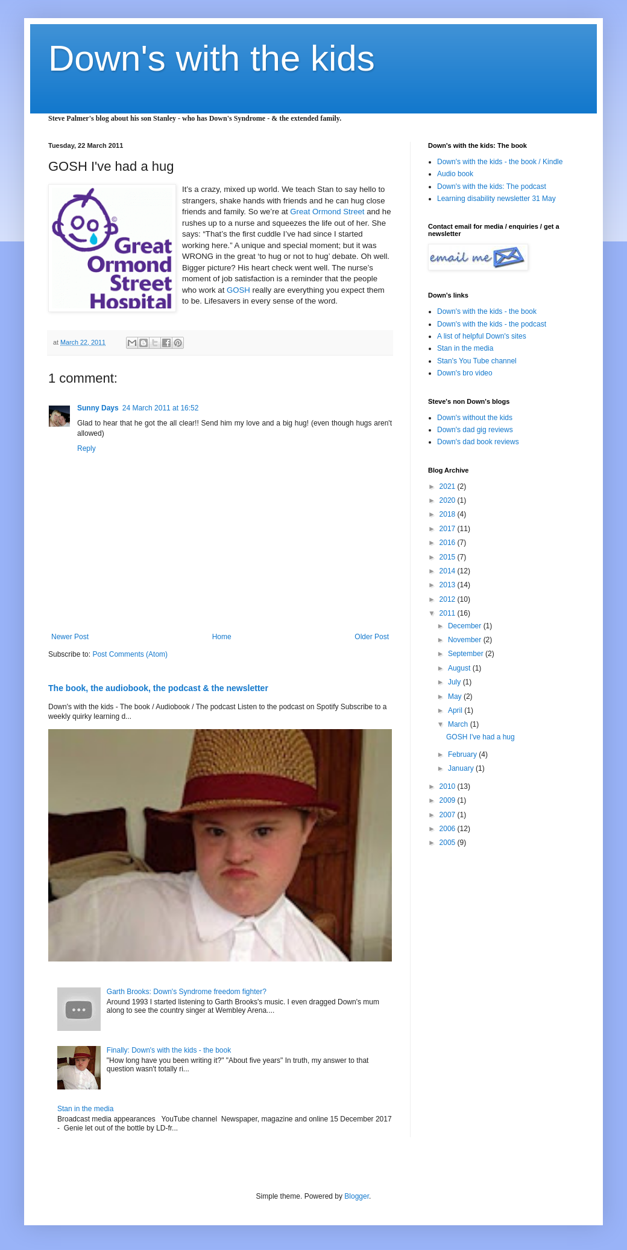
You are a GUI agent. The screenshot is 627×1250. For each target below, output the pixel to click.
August (460, 668)
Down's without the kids (474, 417)
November (466, 640)
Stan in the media (85, 1109)
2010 (449, 786)
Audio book (455, 174)
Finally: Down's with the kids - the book (169, 1050)
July (455, 682)
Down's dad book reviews (478, 442)
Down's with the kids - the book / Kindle (499, 162)
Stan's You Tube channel (477, 361)
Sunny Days (98, 408)
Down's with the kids (211, 58)
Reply (86, 448)
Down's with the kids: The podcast (491, 186)
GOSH (238, 290)
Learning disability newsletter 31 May (496, 198)
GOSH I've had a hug (480, 737)
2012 (449, 599)
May (456, 696)
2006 (449, 828)
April (456, 710)
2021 (449, 486)
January (462, 768)
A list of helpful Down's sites (481, 336)
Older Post (371, 637)
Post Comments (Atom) (130, 654)
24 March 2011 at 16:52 (160, 408)
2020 (449, 500)
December (466, 626)
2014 (449, 571)
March (459, 724)
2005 (449, 842)
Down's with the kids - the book (487, 311)
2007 (449, 815)
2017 (449, 529)
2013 (449, 585)
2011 (449, 613)
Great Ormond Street (327, 211)
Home (222, 637)
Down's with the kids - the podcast (491, 324)
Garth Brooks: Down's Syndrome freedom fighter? (186, 991)
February (463, 754)
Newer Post (70, 637)
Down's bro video (465, 373)
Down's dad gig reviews (475, 430)
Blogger (356, 1196)
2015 (449, 557)
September (466, 653)
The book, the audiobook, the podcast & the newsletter (158, 688)
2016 (449, 542)
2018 (449, 514)
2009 (449, 800)
